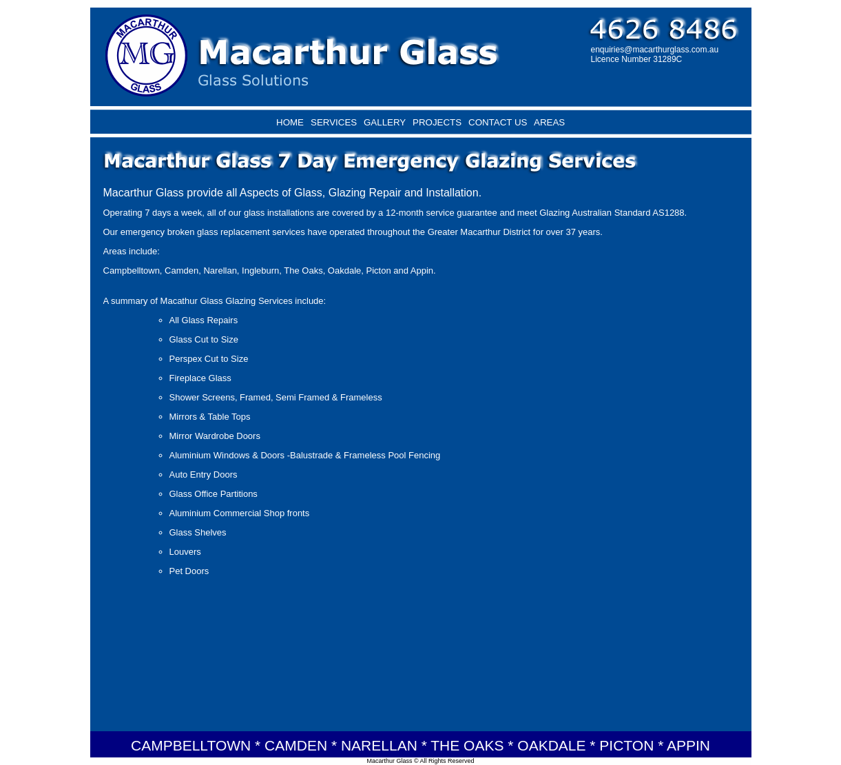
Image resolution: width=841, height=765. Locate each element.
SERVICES (334, 122)
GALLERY (385, 122)
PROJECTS (437, 122)
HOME (290, 122)
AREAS (549, 122)
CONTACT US (497, 122)
